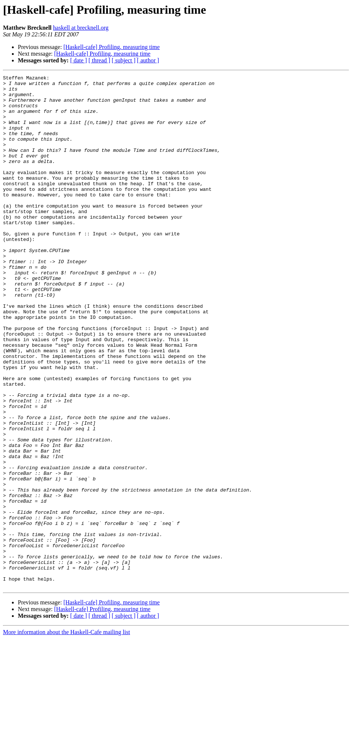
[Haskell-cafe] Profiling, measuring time (111, 47)
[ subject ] (124, 60)
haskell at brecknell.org (80, 28)
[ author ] (148, 60)
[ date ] (78, 60)
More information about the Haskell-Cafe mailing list (66, 734)
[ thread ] (99, 60)
